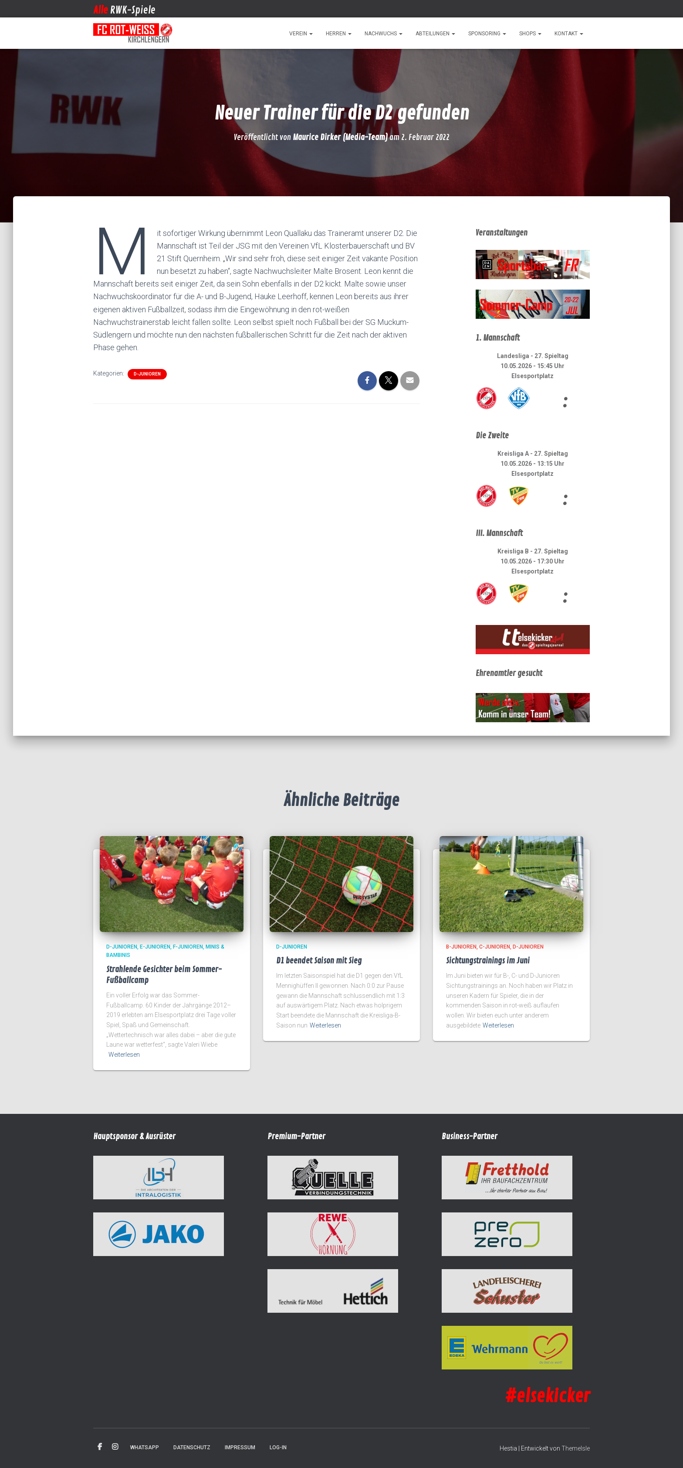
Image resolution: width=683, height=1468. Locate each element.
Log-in (278, 1447)
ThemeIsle (575, 1448)
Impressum (240, 1447)
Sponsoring (487, 34)
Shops (530, 34)
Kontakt (569, 34)
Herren (339, 34)
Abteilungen (435, 34)
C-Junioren (494, 947)
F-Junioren (188, 947)
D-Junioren (147, 374)
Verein (301, 34)
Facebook (99, 1447)
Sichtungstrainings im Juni (488, 961)
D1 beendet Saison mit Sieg (319, 961)
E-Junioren (155, 947)
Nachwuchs (383, 34)
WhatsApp (144, 1447)
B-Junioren (461, 947)
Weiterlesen (124, 1054)
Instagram (115, 1447)
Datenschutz (191, 1447)
